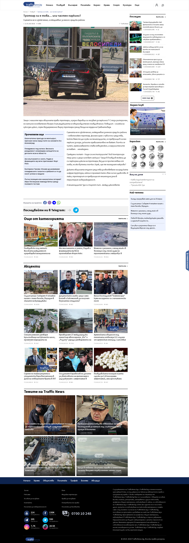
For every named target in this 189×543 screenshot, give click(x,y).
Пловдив (60, 5)
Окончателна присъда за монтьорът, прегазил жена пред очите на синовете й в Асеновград (154, 63)
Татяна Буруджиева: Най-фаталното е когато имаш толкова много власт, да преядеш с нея (153, 26)
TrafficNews (124, 24)
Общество (48, 480)
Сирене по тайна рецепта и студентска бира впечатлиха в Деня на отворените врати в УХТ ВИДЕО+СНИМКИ (40, 376)
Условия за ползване (31, 498)
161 (158, 42)
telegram (54, 202)
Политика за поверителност (35, 507)
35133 (90, 433)
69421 (106, 257)
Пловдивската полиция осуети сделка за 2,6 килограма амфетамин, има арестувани (108, 376)
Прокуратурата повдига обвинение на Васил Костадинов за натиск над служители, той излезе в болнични (100, 426)
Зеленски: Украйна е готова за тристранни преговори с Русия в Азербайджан (153, 86)
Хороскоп (135, 141)
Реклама (27, 494)
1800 (36, 257)
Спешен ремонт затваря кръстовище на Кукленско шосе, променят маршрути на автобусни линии (39, 338)
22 (157, 30)
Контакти (28, 503)
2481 (106, 343)
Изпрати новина (187, 261)
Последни (135, 16)
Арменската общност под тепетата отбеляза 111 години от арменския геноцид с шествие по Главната (110, 338)
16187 (36, 343)
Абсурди (95, 480)
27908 (37, 433)
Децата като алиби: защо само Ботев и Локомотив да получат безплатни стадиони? (74, 299)
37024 (71, 343)
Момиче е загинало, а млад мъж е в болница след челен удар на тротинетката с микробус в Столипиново (110, 251)
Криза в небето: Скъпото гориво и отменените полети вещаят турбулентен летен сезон (101, 469)
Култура (127, 5)
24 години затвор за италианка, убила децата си (154, 73)
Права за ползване (69, 498)
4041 (71, 257)
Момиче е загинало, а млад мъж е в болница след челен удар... (144, 212)
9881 (71, 382)
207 (158, 54)
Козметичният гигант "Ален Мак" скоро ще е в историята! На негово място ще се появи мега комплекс (48, 467)
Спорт (116, 5)
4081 (71, 304)
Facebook (45, 202)
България (72, 5)
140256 (36, 304)
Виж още (147, 98)
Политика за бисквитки (71, 507)
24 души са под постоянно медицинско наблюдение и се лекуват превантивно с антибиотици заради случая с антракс (154, 39)
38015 (37, 474)
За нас (26, 490)
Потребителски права (70, 503)
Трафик (74, 480)
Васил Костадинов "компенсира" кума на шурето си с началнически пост (110, 299)
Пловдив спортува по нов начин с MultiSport (145, 129)
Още (137, 5)
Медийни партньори (69, 494)
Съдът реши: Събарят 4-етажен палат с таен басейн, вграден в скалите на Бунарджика (39, 299)
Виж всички (122, 219)
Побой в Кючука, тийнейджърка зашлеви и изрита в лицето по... (147, 219)
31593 (143, 133)
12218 (90, 474)
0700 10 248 (81, 513)
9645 (106, 304)
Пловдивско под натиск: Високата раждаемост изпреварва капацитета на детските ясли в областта (37, 251)
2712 (36, 382)
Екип (63, 490)
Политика (85, 5)
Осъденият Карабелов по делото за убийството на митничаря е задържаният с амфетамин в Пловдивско (75, 376)
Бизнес (97, 5)
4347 (106, 382)
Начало (49, 5)
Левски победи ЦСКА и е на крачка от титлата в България (153, 49)
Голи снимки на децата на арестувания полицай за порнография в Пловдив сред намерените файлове (49, 426)
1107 (158, 67)
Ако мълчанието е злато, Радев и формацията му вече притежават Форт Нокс (75, 251)
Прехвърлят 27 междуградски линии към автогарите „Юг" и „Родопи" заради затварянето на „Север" (75, 338)
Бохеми (84, 480)
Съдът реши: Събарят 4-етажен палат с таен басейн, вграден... (147, 205)
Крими (107, 5)
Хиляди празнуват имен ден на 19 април (146, 199)
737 (158, 79)
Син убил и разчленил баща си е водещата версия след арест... (143, 227)
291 (158, 92)
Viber (49, 202)
